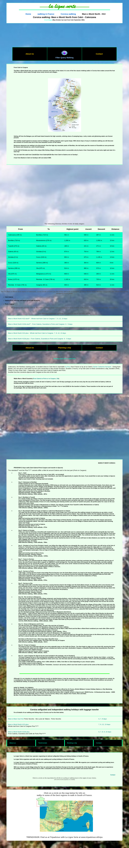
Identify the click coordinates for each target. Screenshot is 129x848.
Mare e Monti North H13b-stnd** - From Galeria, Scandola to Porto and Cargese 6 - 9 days (40, 324)
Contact (99, 54)
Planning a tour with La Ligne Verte (64, 358)
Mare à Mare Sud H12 (16, 719)
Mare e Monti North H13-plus (18, 724)
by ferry (67, 367)
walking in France (45, 14)
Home (28, 14)
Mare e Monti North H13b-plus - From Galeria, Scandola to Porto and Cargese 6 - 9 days (39, 339)
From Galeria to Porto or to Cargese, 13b (46, 378)
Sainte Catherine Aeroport (102, 367)
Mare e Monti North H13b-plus (19, 732)
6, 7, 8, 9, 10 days (105, 732)
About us (12, 743)
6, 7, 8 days (103, 719)
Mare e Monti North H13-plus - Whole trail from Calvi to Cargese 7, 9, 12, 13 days (37, 333)
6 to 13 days (48, 20)
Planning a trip (64, 348)
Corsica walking (68, 14)
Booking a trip (72, 743)
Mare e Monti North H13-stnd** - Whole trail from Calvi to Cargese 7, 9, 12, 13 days (37, 318)
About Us (30, 54)
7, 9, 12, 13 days (104, 724)
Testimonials (42, 743)
